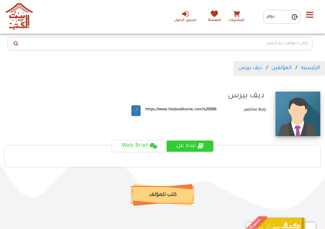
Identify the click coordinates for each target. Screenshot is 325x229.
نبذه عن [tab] (190, 146)
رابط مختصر (255, 110)
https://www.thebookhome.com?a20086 (180, 110)
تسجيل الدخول (185, 16)
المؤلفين (281, 68)
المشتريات (236, 20)
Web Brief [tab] (139, 146)
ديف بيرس (250, 68)
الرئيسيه (310, 68)
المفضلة (214, 20)
